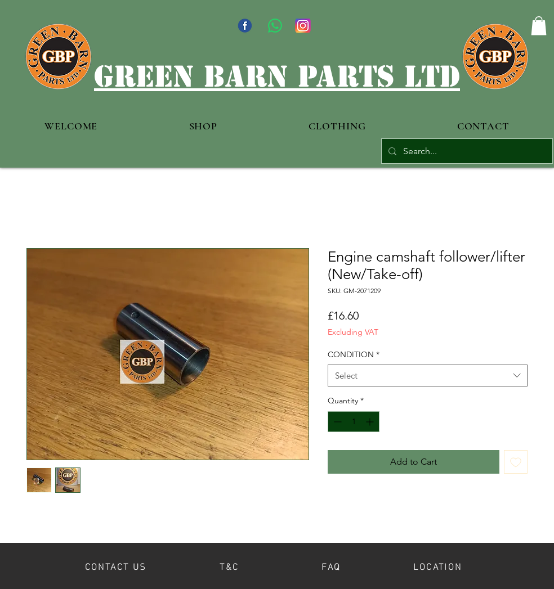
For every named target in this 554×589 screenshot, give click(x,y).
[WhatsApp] (275, 26)
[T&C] (229, 565)
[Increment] (371, 421)
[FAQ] (331, 565)
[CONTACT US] (115, 565)
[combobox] (428, 375)
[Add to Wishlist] (516, 462)
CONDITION (353, 354)
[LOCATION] (437, 565)
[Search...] (466, 151)
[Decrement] (336, 421)
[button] (539, 25)
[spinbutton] (353, 421)
